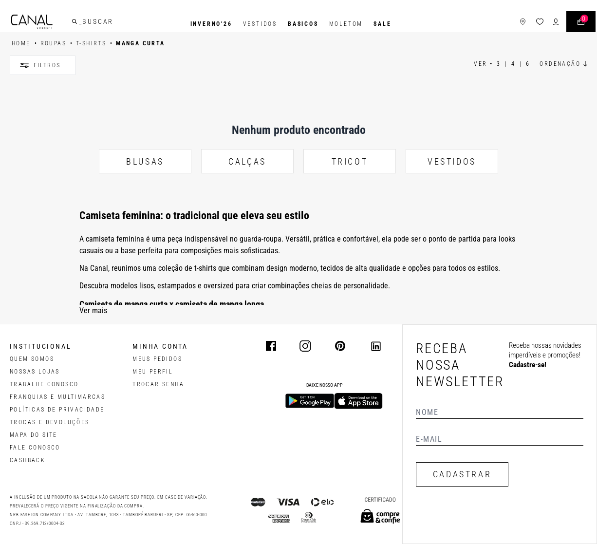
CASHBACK (27, 460)
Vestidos (260, 23)
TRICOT (350, 161)
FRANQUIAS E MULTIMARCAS (57, 397)
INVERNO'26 (211, 23)
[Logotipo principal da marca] (45, 24)
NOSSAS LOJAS (35, 371)
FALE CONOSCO (35, 447)
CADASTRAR (462, 474)
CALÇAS (247, 161)
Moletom (346, 23)
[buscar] (88, 23)
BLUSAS (145, 161)
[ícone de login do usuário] (542, 24)
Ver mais (93, 310)
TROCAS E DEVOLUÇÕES (50, 422)
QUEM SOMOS (32, 359)
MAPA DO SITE (33, 434)
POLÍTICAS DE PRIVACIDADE (57, 409)
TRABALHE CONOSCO (44, 384)
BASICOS (303, 23)
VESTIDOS (452, 161)
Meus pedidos (157, 359)
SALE (382, 23)
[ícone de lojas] (509, 24)
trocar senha (158, 384)
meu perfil (152, 371)
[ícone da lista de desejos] (526, 24)
